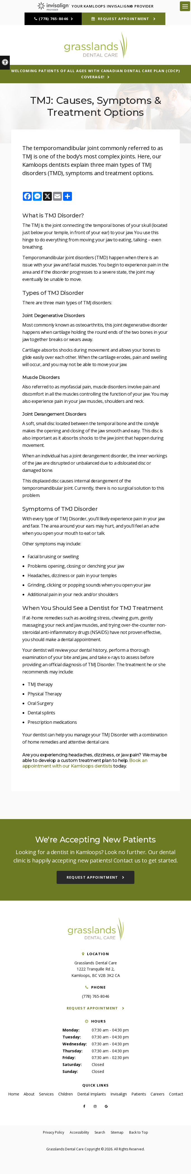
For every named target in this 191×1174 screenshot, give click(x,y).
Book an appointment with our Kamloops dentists (85, 763)
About (29, 1094)
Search (100, 1132)
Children (65, 1094)
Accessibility (79, 1132)
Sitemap (117, 1132)
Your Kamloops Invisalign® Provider (95, 6)
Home (13, 1094)
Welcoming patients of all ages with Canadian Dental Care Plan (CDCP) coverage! (95, 73)
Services (46, 1094)
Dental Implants (91, 1094)
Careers (158, 1094)
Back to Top (138, 1132)
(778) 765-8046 (53, 18)
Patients (138, 1094)
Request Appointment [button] (124, 18)
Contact (176, 1094)
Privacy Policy (53, 1132)
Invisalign (118, 1094)
